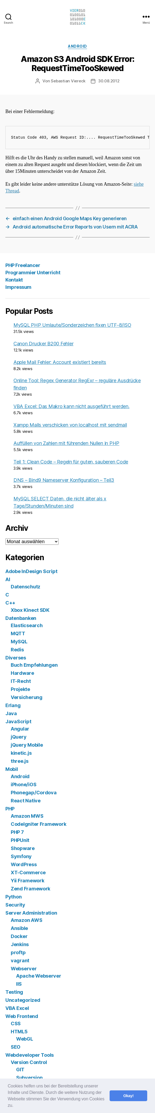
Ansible (19, 928)
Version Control (29, 1062)
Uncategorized (22, 1000)
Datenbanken (20, 618)
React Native (26, 800)
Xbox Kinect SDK (30, 610)
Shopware (23, 848)
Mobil (11, 769)
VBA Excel (17, 1008)
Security (15, 905)
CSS (16, 1023)
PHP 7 (17, 832)
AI (7, 579)
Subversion (29, 1077)
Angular (20, 729)
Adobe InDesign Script (31, 571)
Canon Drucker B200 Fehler (43, 343)
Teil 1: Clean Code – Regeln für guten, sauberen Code (70, 462)
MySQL (19, 641)
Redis (17, 649)
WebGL (24, 1039)
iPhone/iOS (23, 784)
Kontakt (14, 280)
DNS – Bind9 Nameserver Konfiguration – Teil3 (63, 480)
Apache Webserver (38, 976)
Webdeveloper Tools (29, 1055)
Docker (19, 936)
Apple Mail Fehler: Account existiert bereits (59, 362)
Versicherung (26, 697)
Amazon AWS (26, 920)
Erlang (12, 705)
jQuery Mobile (27, 745)
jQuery (18, 737)
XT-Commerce (28, 872)
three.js (19, 761)
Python (13, 897)
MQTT (18, 633)
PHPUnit (20, 840)
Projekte (20, 689)
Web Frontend (21, 1016)
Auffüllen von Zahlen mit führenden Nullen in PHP (66, 443)
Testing (14, 992)
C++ (10, 603)
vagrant (20, 960)
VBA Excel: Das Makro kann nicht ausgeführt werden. (71, 406)
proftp (18, 952)
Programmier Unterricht (32, 272)
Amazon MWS (27, 816)
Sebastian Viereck (68, 80)
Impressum (18, 287)
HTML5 (19, 1031)
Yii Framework (27, 880)
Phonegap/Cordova (34, 792)
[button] (15, 1106)
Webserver (24, 968)
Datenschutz (25, 586)
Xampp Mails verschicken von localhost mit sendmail (70, 425)
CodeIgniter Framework (38, 824)
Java (11, 713)
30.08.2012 (108, 80)
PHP (10, 809)
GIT (20, 1069)
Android (77, 46)
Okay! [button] (128, 1096)
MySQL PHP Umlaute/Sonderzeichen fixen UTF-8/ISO (72, 325)
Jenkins (20, 944)
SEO (15, 1047)
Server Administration (31, 913)
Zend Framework (30, 888)
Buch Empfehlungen (34, 665)
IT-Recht (21, 681)
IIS (19, 984)
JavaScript (18, 721)
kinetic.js (21, 753)
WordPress (24, 864)
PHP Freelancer (22, 265)
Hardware (22, 673)
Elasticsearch (27, 625)
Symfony (21, 856)
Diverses (15, 658)
